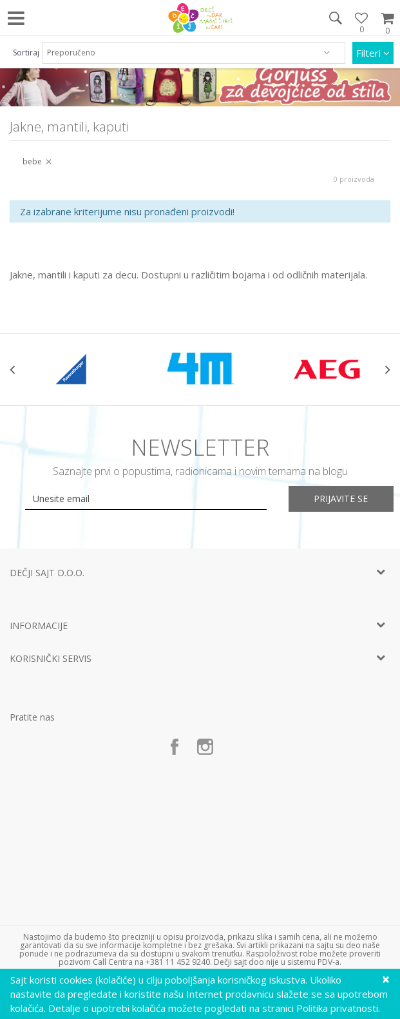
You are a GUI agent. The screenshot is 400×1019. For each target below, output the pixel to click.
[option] (73, 369)
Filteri (373, 52)
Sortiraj (26, 52)
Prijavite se (341, 498)
